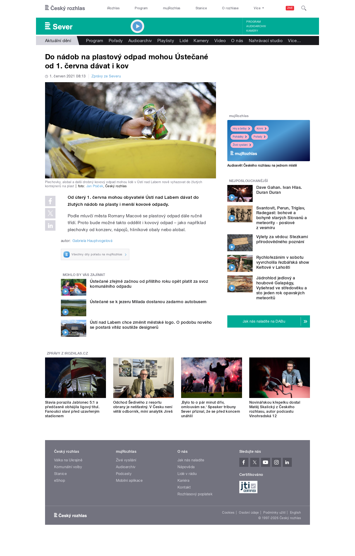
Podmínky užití (274, 512)
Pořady (116, 40)
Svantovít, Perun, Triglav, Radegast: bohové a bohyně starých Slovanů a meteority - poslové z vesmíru (281, 218)
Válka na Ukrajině (68, 460)
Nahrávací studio (266, 40)
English (295, 512)
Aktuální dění (58, 40)
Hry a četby (241, 128)
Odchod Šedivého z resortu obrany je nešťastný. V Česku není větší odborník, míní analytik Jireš (143, 407)
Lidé (184, 40)
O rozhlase (230, 8)
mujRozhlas (171, 8)
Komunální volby (68, 467)
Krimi (261, 128)
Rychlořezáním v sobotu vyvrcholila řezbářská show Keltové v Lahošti (282, 262)
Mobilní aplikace (129, 480)
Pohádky (240, 136)
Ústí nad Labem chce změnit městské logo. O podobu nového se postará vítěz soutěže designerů (151, 325)
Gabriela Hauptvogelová (92, 241)
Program (141, 8)
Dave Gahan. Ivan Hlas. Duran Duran (279, 190)
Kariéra (183, 480)
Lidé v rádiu (187, 474)
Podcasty (124, 474)
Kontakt (184, 487)
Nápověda (186, 467)
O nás (237, 40)
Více (294, 40)
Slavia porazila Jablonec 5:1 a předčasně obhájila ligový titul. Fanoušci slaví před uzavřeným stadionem (72, 409)
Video (220, 40)
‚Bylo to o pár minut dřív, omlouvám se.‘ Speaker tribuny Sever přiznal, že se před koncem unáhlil (210, 409)
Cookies (228, 512)
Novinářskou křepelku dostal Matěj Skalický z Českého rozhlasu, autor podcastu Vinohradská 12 (274, 409)
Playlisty (165, 40)
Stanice (201, 8)
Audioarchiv (256, 26)
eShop (59, 480)
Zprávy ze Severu (106, 76)
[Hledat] (304, 8)
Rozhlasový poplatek (195, 494)
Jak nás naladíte (191, 460)
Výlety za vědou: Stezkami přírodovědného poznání (282, 239)
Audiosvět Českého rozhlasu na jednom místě (262, 165)
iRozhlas (113, 8)
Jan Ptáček (94, 186)
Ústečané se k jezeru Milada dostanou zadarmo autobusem (148, 301)
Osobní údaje (249, 512)
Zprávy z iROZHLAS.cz (67, 353)
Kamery (252, 30)
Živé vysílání (242, 144)
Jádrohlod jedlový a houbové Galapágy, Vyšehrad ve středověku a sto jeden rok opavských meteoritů (281, 288)
